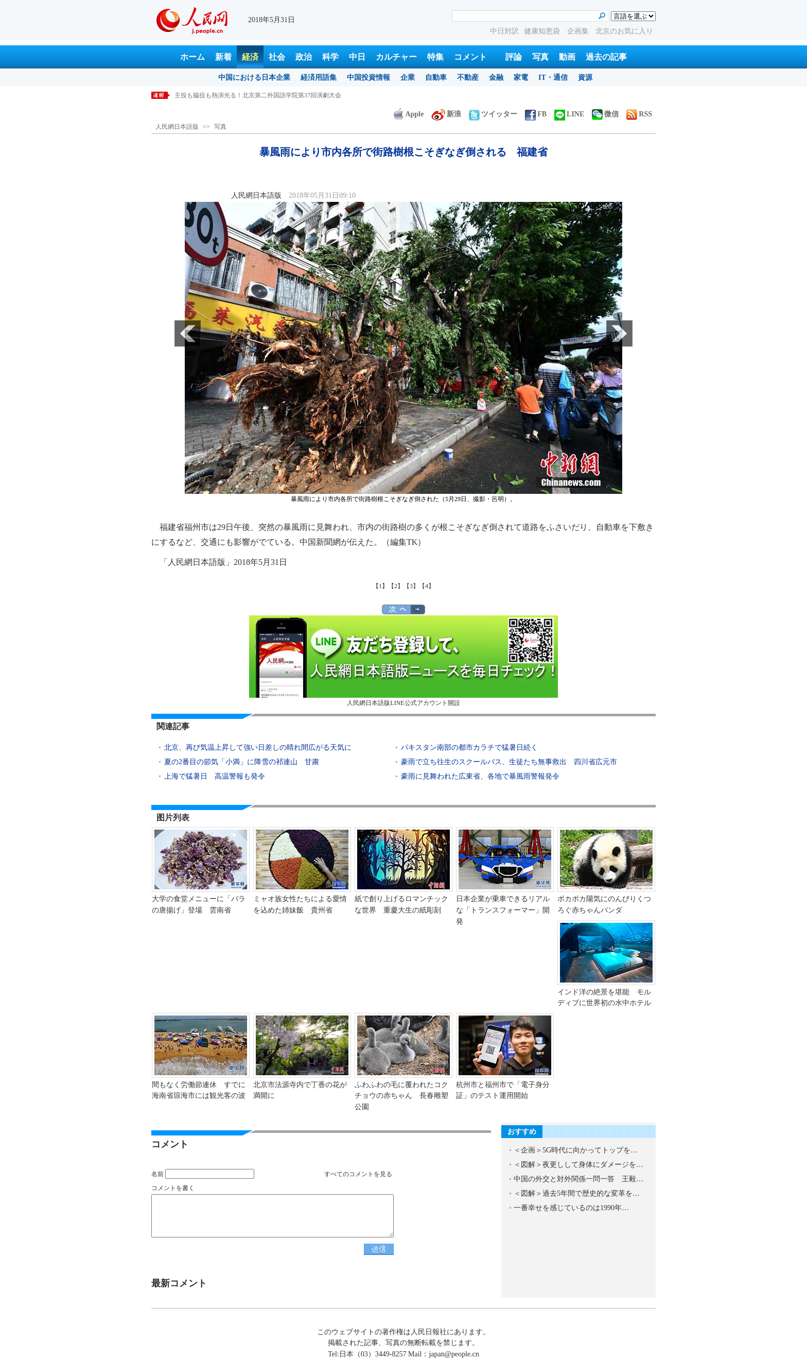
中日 (357, 57)
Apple (409, 114)
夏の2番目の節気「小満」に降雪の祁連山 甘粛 (241, 762)
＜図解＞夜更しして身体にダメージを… (578, 1164)
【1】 (380, 586)
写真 (540, 57)
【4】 (426, 586)
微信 (605, 114)
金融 (496, 77)
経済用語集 (319, 77)
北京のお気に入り (624, 31)
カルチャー (396, 57)
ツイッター (493, 114)
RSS (639, 114)
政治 (303, 57)
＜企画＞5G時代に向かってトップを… (576, 1150)
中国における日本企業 (254, 77)
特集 (435, 57)
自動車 (436, 77)
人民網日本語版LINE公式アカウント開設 (403, 661)
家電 (521, 77)
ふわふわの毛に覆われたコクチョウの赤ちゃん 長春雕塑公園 (401, 1096)
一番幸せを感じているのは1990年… (571, 1208)
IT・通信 (553, 77)
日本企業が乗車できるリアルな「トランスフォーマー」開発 (503, 910)
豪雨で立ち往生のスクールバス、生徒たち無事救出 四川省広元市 (509, 762)
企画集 (579, 31)
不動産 (468, 77)
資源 (585, 77)
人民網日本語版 (177, 126)
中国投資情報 (368, 77)
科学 (330, 57)
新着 (223, 57)
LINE (569, 114)
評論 (513, 57)
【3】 (411, 586)
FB (536, 114)
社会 (277, 57)
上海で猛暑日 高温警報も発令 (214, 776)
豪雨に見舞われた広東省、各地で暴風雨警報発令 (480, 776)
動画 (567, 57)
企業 (407, 77)
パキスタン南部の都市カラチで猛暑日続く (469, 747)
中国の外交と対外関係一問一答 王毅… (578, 1179)
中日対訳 (504, 31)
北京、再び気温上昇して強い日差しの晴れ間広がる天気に (258, 747)
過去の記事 (606, 57)
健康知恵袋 (543, 31)
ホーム (192, 57)
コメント (470, 57)
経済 (250, 57)
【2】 (396, 586)
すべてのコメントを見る (358, 1174)
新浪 (446, 114)
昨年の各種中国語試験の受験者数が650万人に (237, 95)
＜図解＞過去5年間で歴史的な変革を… (577, 1193)
